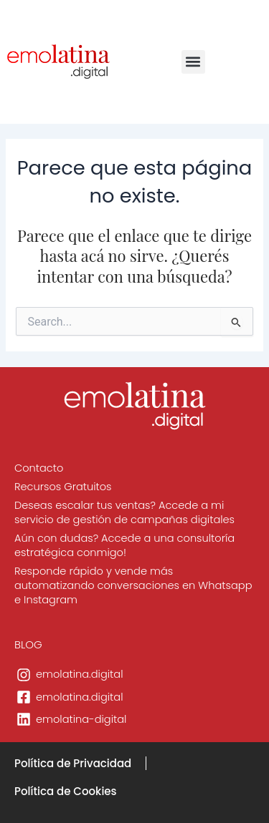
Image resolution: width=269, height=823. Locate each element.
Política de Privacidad (72, 763)
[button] (193, 62)
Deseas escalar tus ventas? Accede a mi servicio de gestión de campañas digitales (124, 512)
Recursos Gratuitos (63, 486)
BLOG (28, 644)
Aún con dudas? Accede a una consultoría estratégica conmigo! (124, 545)
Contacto (38, 468)
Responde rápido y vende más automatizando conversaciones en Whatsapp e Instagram (133, 585)
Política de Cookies (65, 791)
